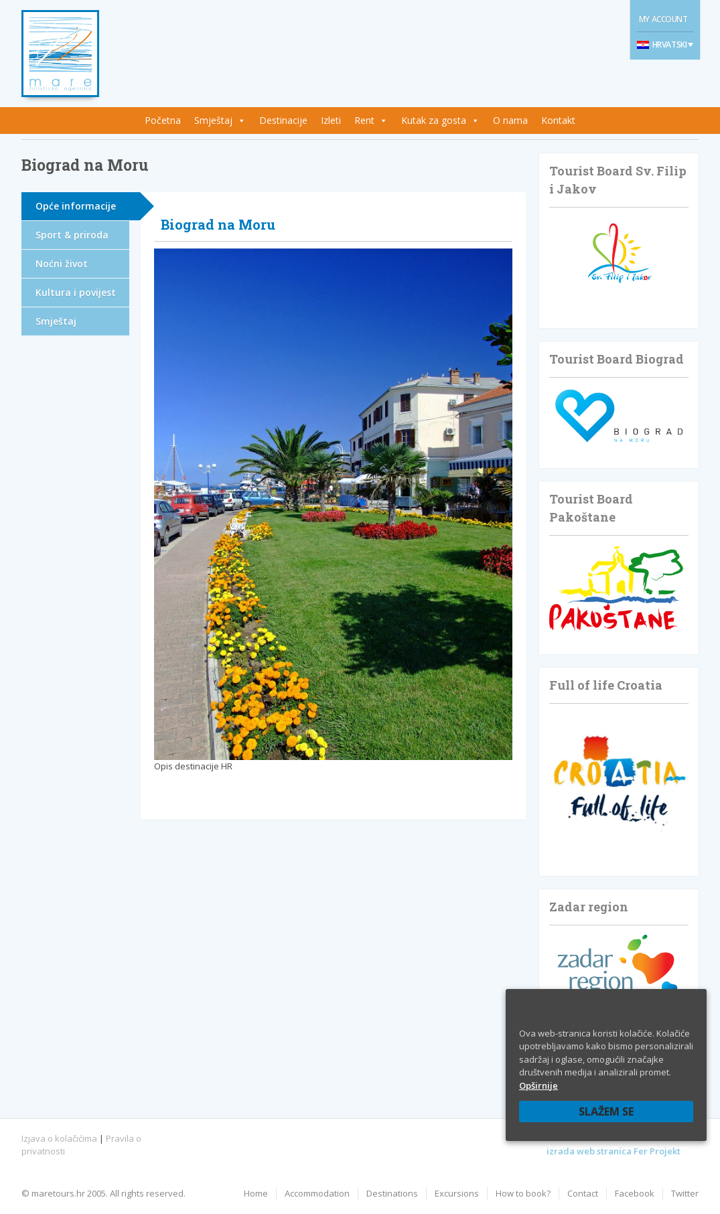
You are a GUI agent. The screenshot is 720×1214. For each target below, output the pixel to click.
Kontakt (558, 120)
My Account (663, 19)
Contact (582, 1193)
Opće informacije (75, 206)
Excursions (457, 1193)
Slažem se (606, 1111)
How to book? (523, 1193)
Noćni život (61, 263)
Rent (364, 120)
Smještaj (213, 120)
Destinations (392, 1193)
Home (256, 1193)
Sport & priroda (72, 234)
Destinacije (283, 120)
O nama (510, 120)
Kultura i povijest (75, 292)
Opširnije (538, 1085)
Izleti (331, 120)
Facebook (634, 1193)
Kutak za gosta (433, 120)
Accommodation (317, 1193)
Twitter (685, 1193)
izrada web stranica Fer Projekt (613, 1151)
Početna (163, 120)
